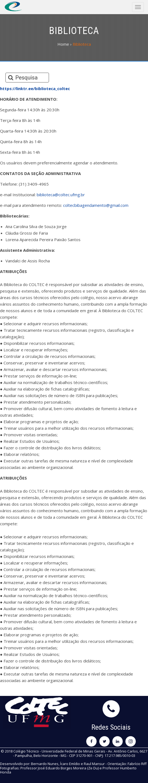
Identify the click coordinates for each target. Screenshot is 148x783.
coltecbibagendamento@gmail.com (95, 205)
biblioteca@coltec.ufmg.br (61, 194)
